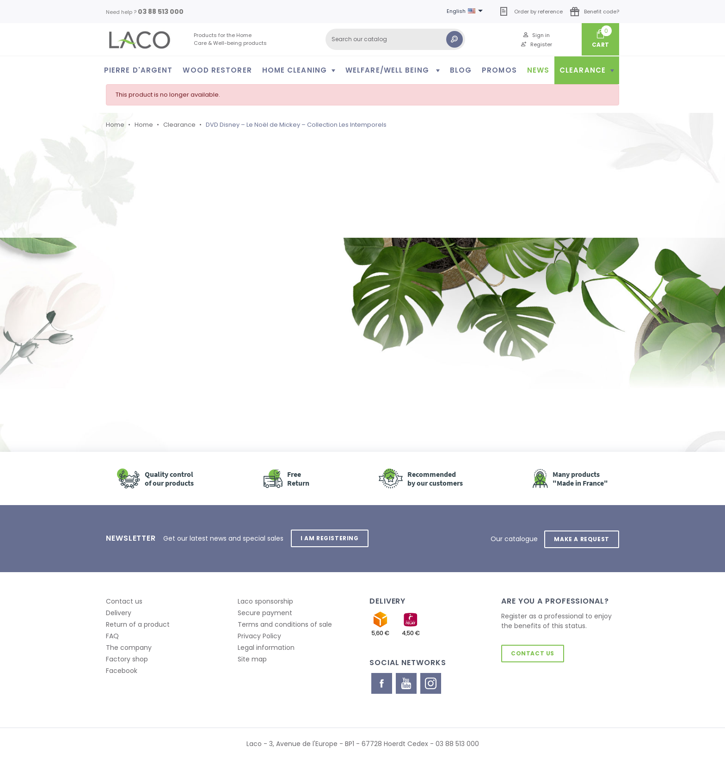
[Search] (395, 39)
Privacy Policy (259, 635)
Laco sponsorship (265, 600)
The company (129, 646)
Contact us (124, 600)
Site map (252, 658)
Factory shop (127, 658)
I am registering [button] (330, 538)
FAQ (112, 635)
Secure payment (265, 612)
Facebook (121, 669)
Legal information (266, 646)
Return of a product (138, 623)
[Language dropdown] (466, 12)
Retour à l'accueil (158, 342)
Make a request (581, 538)
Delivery (118, 612)
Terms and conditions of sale (285, 623)
